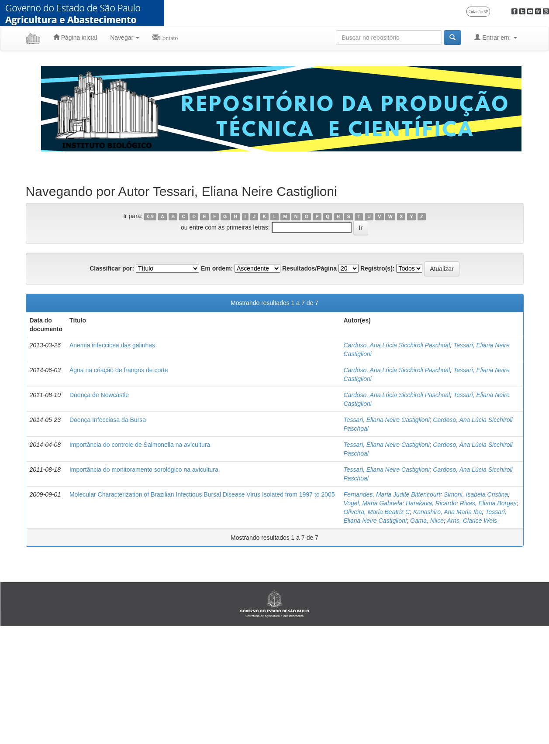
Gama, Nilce (427, 520)
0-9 (150, 216)
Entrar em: (495, 37)
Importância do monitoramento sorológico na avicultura (143, 469)
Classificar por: (112, 268)
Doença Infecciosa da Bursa (107, 419)
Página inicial (75, 37)
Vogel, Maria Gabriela (372, 503)
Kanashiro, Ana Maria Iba (447, 511)
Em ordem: (217, 268)
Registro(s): (377, 268)
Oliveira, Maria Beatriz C (376, 511)
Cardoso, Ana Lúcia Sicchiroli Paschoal (396, 345)
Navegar (124, 37)
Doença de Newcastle (99, 394)
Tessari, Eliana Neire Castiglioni (386, 419)
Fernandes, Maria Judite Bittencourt (391, 494)
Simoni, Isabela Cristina (476, 494)
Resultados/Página (309, 268)
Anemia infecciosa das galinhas (112, 345)
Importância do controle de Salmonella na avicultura (139, 444)
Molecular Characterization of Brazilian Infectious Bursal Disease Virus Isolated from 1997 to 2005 (202, 494)
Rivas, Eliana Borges (488, 503)
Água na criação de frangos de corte (118, 370)
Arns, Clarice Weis (472, 520)
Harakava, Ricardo (431, 503)
